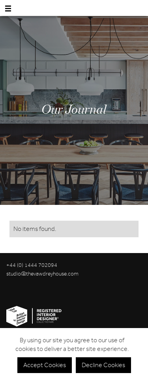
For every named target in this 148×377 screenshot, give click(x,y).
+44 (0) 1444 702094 (31, 265)
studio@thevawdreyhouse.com (42, 273)
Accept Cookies (44, 365)
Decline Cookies (103, 365)
